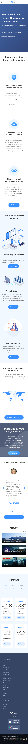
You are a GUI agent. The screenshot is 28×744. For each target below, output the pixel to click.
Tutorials (5, 693)
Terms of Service (6, 669)
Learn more (13, 266)
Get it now (14, 205)
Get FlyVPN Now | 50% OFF (11, 33)
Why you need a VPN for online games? (13, 551)
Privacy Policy (6, 672)
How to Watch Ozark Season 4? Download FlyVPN (14, 563)
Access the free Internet (14, 517)
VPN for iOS (5, 685)
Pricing (4, 665)
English (4, 708)
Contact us (13, 357)
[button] (3, 488)
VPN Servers (6, 667)
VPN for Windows (7, 678)
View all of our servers (14, 417)
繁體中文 (5, 706)
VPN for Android (6, 682)
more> (24, 531)
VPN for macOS (6, 680)
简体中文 (5, 704)
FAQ (4, 695)
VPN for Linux (6, 687)
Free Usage (5, 663)
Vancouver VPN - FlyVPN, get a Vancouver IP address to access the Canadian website (12, 540)
